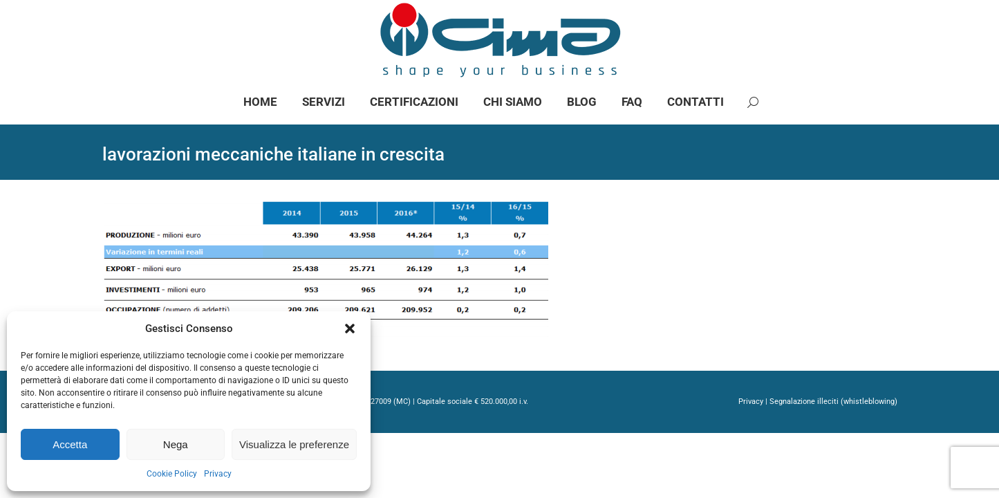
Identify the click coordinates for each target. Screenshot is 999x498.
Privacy (218, 474)
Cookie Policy (172, 474)
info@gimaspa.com (256, 20)
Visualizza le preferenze (294, 444)
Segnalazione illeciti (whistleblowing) (833, 440)
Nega (175, 444)
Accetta (70, 444)
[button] (350, 328)
